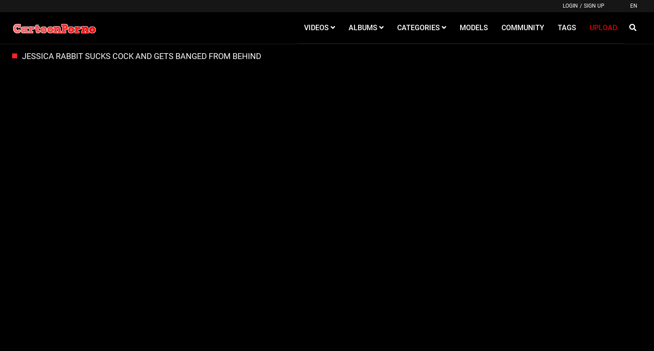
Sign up (594, 6)
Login (570, 6)
